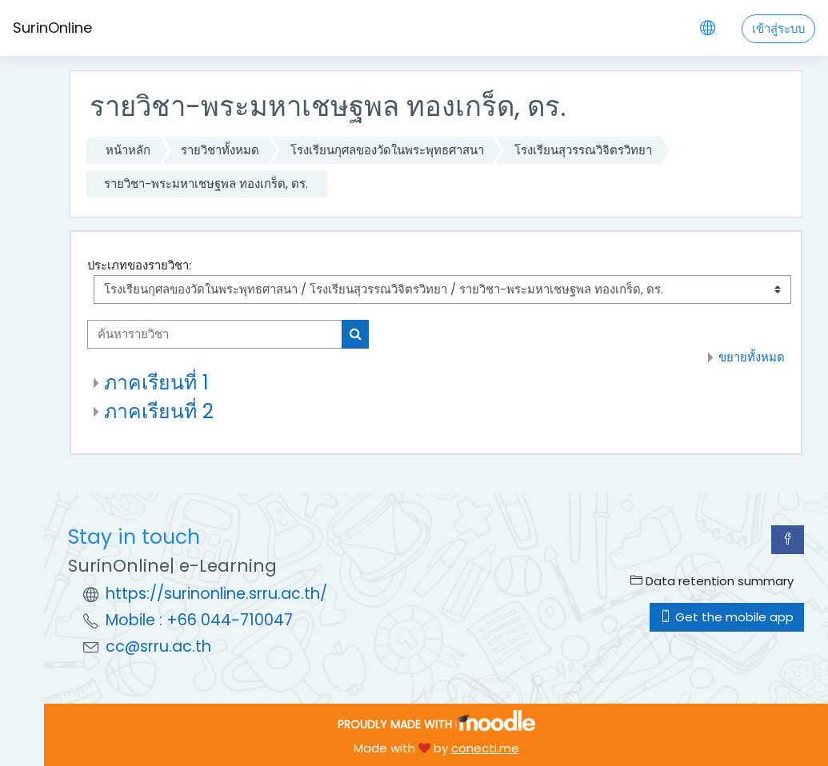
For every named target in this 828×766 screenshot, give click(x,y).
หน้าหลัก (128, 150)
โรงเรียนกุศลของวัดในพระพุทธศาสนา (387, 150)
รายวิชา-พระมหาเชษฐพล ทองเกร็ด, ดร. (206, 183)
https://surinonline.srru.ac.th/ (216, 593)
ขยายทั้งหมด (751, 357)
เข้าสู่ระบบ (778, 28)
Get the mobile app (727, 616)
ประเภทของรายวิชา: (139, 265)
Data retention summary (712, 581)
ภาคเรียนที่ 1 (156, 383)
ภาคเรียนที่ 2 (159, 411)
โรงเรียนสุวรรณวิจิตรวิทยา (583, 150)
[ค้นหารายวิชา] (214, 334)
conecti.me (485, 748)
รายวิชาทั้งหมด (220, 150)
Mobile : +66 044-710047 (199, 620)
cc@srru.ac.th (158, 646)
